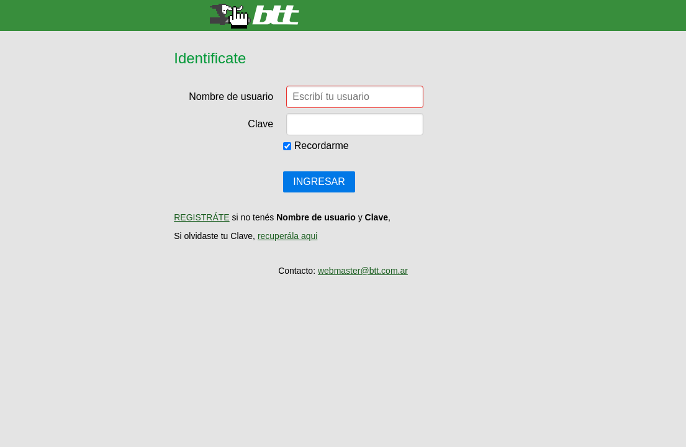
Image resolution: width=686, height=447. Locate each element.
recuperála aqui (288, 236)
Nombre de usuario (231, 96)
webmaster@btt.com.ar (363, 271)
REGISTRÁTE (201, 217)
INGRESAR (319, 181)
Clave (260, 124)
